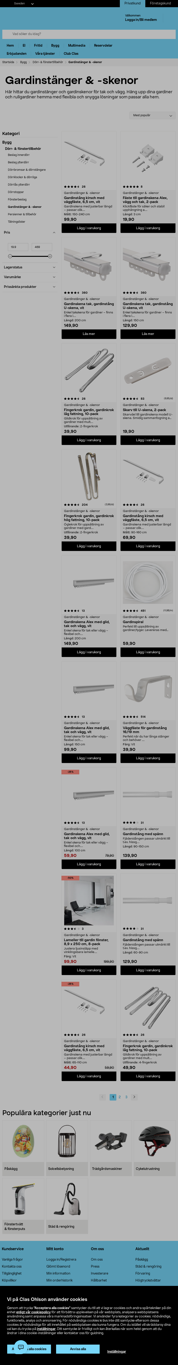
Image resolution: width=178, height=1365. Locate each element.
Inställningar (116, 1351)
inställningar (46, 1329)
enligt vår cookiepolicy (33, 1312)
